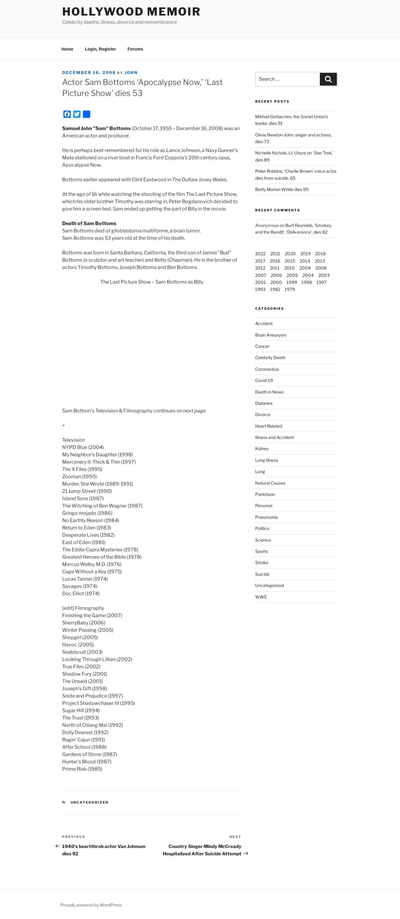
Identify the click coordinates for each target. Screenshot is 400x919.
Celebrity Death (270, 357)
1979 (290, 289)
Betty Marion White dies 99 (282, 189)
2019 (305, 253)
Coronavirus (267, 369)
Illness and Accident (274, 437)
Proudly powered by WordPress (91, 904)
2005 (292, 275)
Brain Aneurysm (271, 335)
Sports (261, 551)
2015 (290, 260)
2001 (260, 282)
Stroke (261, 562)
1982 (275, 289)
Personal (263, 505)
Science (263, 540)
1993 (260, 289)
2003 (324, 275)
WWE (261, 596)
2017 (260, 260)
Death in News (269, 391)
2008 (321, 267)
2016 (275, 260)
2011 (275, 267)
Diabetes (264, 403)
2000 (276, 282)
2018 (320, 253)
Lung (260, 471)
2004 (308, 275)
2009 (305, 267)
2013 (320, 260)
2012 (260, 267)
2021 (275, 253)
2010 (289, 267)
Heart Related (268, 426)
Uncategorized (269, 585)
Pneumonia (266, 517)
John (131, 72)
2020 (290, 253)
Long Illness (266, 460)
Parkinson (265, 494)
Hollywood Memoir (131, 11)
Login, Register (100, 49)
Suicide (262, 574)
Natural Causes (270, 483)
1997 (321, 282)
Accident (264, 323)
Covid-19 (264, 380)
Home (67, 49)
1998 (307, 282)
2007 (260, 275)
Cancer (262, 346)
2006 (276, 275)
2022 (260, 253)
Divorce (262, 414)
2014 (305, 260)
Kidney (262, 448)
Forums (135, 49)
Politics (262, 528)
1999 (292, 282)
